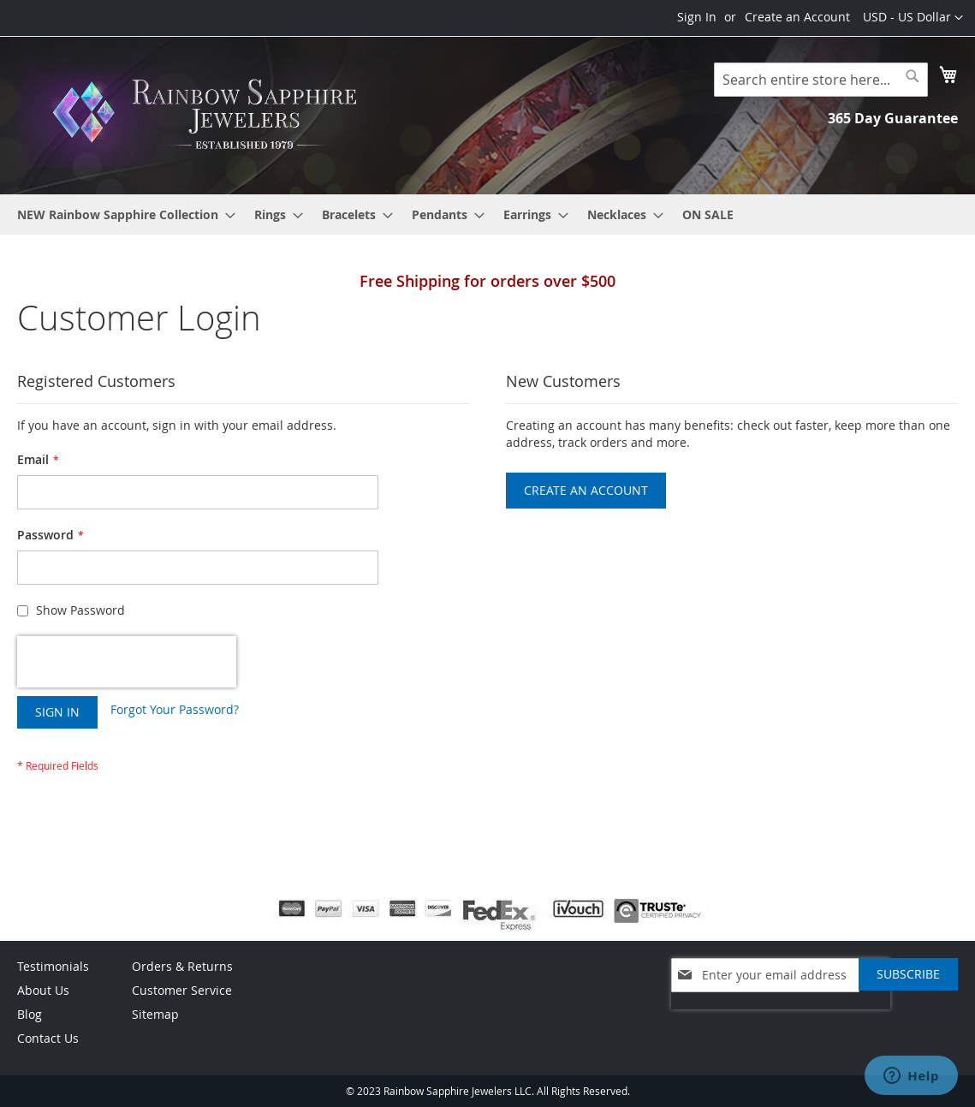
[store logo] (209, 114)
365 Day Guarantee (893, 118)
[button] (913, 18)
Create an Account (797, 17)
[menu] (487, 214)
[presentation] (126, 661)
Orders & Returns (182, 966)
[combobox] (821, 79)
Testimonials (53, 966)
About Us (43, 990)
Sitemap (155, 1014)
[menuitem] (121, 214)
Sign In (696, 17)
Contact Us (48, 1038)
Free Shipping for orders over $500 (487, 281)
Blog (29, 1014)
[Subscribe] (908, 974)
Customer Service (182, 990)
